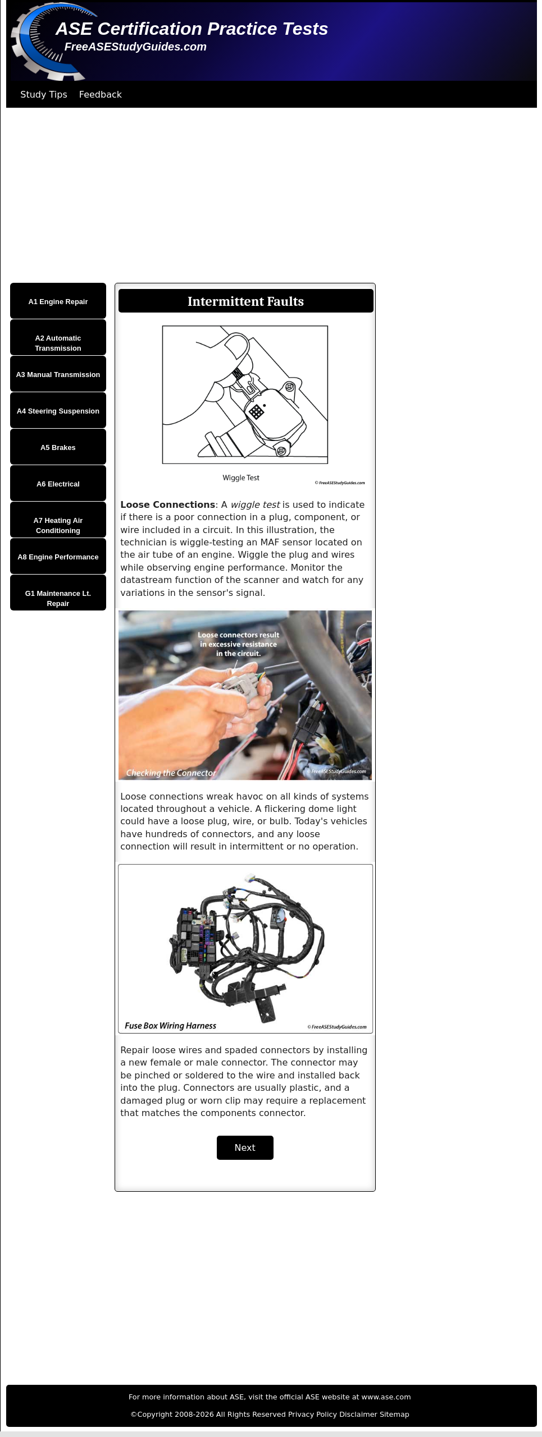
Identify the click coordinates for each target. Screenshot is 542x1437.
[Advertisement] (268, 195)
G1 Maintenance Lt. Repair (58, 598)
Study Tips (43, 94)
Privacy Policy (312, 1414)
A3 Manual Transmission (58, 374)
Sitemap (394, 1414)
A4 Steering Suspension (58, 411)
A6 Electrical (58, 484)
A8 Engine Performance (57, 557)
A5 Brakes (58, 447)
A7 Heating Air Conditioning (58, 525)
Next (245, 1147)
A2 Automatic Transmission (58, 343)
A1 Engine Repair (58, 301)
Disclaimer (358, 1414)
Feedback (100, 94)
